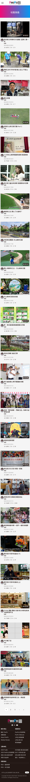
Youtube (17, 725)
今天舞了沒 (7, 641)
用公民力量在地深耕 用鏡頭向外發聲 (16, 183)
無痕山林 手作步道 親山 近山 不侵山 (16, 70)
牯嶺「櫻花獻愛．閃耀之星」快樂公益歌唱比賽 (16, 411)
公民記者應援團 (19, 737)
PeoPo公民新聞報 (20, 732)
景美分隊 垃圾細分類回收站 (13, 497)
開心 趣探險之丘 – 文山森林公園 (14, 268)
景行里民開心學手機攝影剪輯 (13, 382)
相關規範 (3, 734)
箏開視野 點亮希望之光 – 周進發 (14, 697)
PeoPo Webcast (19, 734)
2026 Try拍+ (4, 750)
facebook (12, 725)
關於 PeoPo (4, 732)
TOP (27, 772)
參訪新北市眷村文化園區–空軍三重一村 (16, 40)
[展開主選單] (2, 2)
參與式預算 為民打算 (11, 353)
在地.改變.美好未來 (20, 755)
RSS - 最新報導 (5, 764)
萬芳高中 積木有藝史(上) (12, 582)
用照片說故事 (5, 757)
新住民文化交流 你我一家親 (13, 469)
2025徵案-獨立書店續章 (21, 750)
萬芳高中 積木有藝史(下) (12, 554)
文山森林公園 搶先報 (11, 297)
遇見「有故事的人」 (20, 757)
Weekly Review (5, 740)
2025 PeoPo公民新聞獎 (7, 752)
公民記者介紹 (19, 740)
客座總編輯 (18, 742)
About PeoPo (5, 737)
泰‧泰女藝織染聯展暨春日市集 (14, 325)
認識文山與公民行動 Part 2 (13, 126)
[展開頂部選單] (27, 2)
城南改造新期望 (9, 440)
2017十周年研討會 (20, 752)
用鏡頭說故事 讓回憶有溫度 (13, 669)
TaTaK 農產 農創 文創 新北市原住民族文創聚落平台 (16, 611)
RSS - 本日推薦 (5, 767)
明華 (5, 43)
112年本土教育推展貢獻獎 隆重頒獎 (16, 155)
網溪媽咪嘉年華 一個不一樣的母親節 (16, 525)
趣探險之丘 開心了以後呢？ (13, 211)
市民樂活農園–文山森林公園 (13, 240)
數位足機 (7, 98)
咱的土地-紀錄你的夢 (7, 755)
